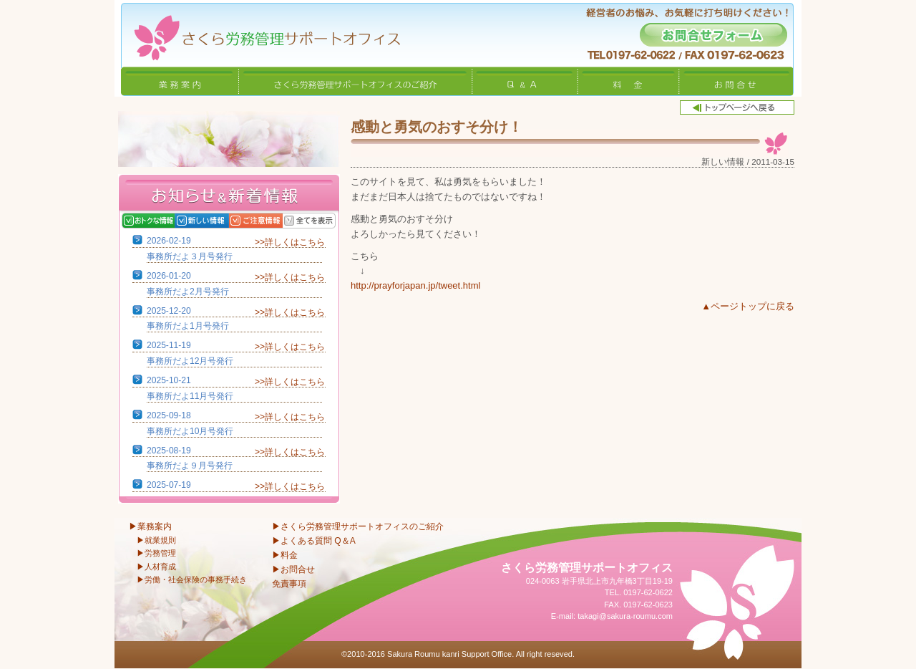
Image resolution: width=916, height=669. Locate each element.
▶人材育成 (156, 566)
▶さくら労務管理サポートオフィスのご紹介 (358, 526)
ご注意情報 (270, 220)
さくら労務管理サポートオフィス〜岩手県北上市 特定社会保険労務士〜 (257, 33)
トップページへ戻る (737, 107)
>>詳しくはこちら (290, 242)
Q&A (525, 81)
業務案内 (179, 81)
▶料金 (285, 555)
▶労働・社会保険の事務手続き (192, 579)
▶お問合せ (293, 569)
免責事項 (289, 584)
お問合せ (736, 81)
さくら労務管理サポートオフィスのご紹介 (355, 81)
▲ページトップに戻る (747, 306)
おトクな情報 (163, 220)
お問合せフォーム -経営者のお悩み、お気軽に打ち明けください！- (713, 35)
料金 (628, 81)
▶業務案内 (150, 526)
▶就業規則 (156, 540)
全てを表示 (324, 220)
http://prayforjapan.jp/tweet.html (415, 285)
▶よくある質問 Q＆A (314, 541)
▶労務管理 (156, 553)
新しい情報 (216, 220)
